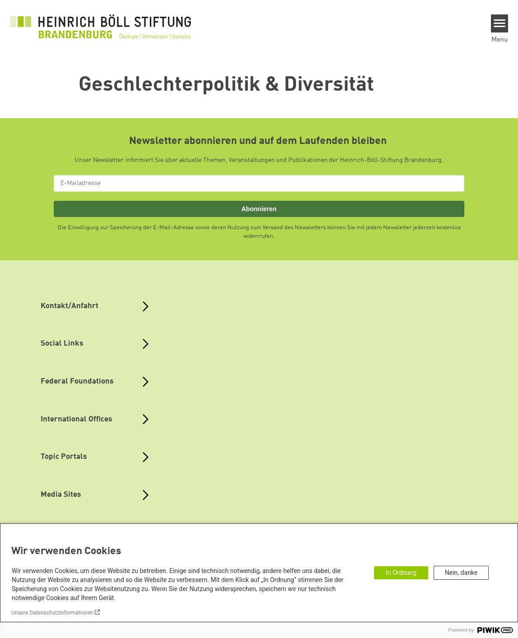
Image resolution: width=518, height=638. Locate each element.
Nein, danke (461, 572)
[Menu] (500, 23)
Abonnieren (259, 209)
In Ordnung (401, 572)
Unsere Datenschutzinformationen (52, 613)
